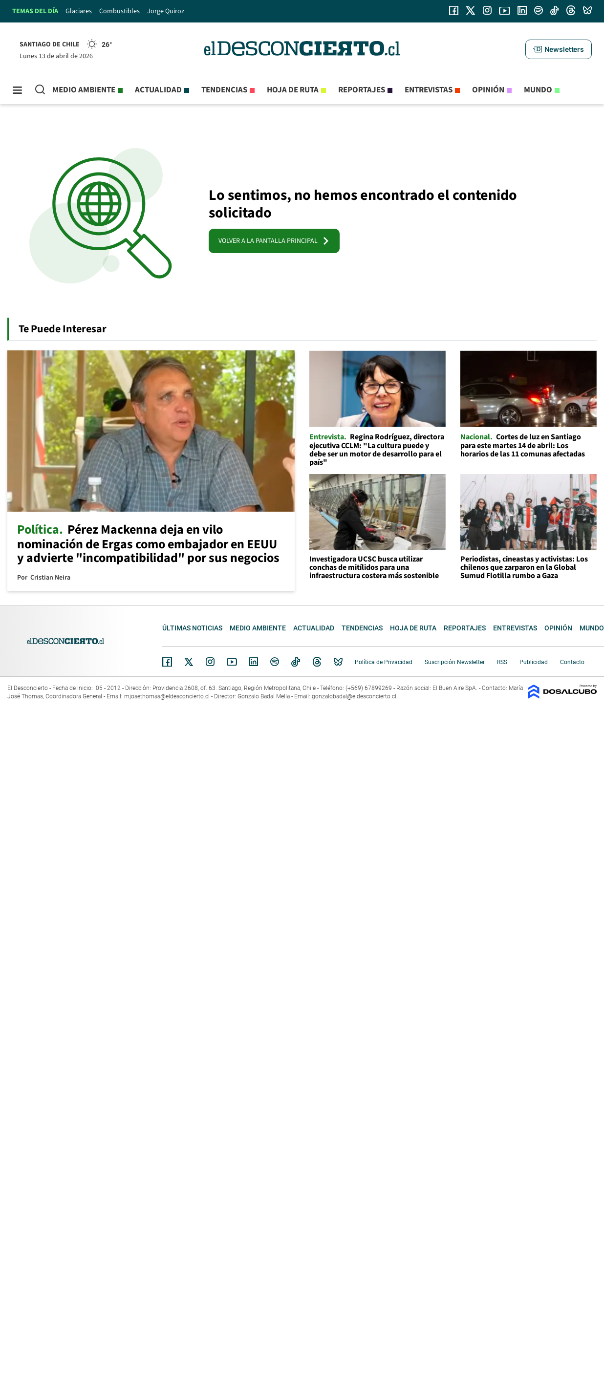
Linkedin (253, 661)
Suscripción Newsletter (455, 662)
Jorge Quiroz (165, 11)
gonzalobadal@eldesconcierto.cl (354, 696)
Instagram (210, 661)
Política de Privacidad (383, 662)
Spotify (274, 661)
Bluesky (338, 661)
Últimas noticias (192, 628)
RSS (502, 662)
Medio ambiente (83, 90)
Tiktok (295, 661)
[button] (558, 49)
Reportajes (361, 90)
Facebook (167, 661)
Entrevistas (429, 90)
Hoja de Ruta (293, 90)
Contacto (572, 662)
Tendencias (224, 90)
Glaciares (78, 11)
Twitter (189, 662)
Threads (317, 662)
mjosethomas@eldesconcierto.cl (167, 696)
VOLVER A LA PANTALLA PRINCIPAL (274, 241)
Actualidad (158, 90)
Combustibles (119, 11)
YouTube (232, 662)
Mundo (538, 90)
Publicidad (533, 662)
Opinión (488, 90)
